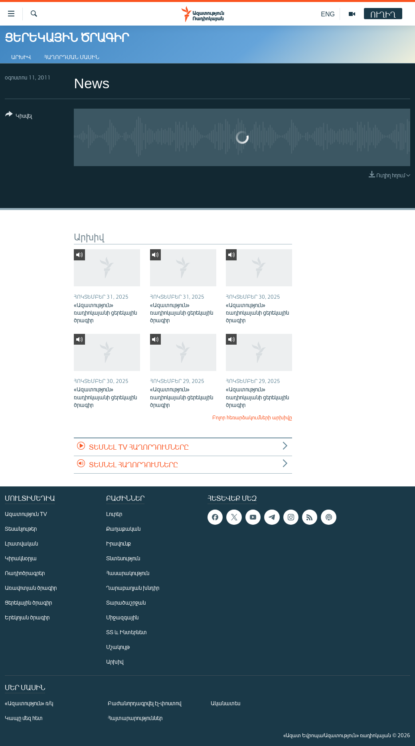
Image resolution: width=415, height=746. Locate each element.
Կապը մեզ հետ (24, 717)
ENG (328, 14)
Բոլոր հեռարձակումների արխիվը (252, 417)
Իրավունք (118, 543)
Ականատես (225, 703)
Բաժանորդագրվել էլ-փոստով (144, 703)
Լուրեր (114, 513)
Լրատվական (21, 543)
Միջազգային (122, 617)
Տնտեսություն (123, 558)
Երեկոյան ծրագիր (27, 617)
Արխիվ (21, 57)
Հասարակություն (127, 572)
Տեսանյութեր (21, 528)
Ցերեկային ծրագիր (28, 602)
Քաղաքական (123, 528)
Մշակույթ (118, 646)
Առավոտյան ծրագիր (31, 587)
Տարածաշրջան (126, 602)
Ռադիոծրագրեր (25, 572)
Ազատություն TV (26, 513)
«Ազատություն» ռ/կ (29, 703)
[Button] (18, 116)
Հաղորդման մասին (71, 57)
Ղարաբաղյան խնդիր (132, 587)
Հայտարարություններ (135, 717)
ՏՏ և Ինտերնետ (126, 632)
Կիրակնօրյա (21, 558)
